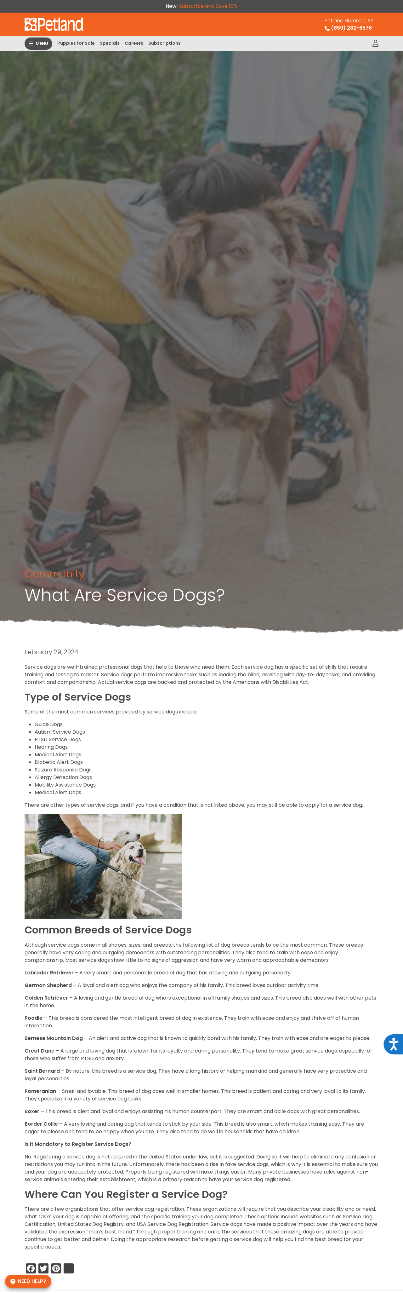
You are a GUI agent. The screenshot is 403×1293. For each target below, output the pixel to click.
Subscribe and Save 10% (208, 6)
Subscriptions (164, 43)
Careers (134, 43)
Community (54, 574)
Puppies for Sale (76, 43)
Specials (110, 43)
